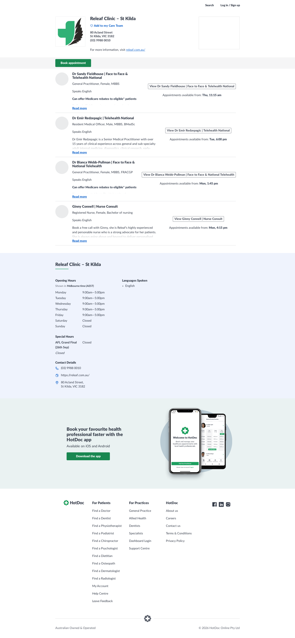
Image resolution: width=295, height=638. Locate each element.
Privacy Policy (175, 540)
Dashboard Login (140, 540)
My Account (100, 586)
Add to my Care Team (106, 25)
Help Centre (100, 593)
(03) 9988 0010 (71, 368)
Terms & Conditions (179, 533)
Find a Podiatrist (103, 533)
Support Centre (139, 548)
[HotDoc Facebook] (214, 504)
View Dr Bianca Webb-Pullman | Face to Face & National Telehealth (188, 174)
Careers (171, 518)
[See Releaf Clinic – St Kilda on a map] (219, 33)
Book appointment (73, 63)
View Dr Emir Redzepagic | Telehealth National (198, 130)
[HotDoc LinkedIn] (221, 504)
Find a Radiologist (104, 578)
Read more (79, 108)
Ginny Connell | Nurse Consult (95, 206)
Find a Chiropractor (105, 540)
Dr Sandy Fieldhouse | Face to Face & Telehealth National (100, 76)
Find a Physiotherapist (107, 525)
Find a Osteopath (103, 563)
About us (172, 510)
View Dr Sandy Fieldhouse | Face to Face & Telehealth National (192, 86)
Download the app (88, 456)
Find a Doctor (101, 510)
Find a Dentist (101, 518)
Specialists (136, 533)
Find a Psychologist (105, 548)
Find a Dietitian (102, 555)
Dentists (134, 525)
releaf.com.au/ (135, 49)
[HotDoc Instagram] (228, 504)
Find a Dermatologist (106, 571)
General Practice (140, 510)
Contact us (173, 525)
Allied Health (137, 518)
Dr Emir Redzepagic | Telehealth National (103, 118)
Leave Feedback (102, 601)
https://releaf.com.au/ (75, 375)
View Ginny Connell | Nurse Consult (198, 218)
